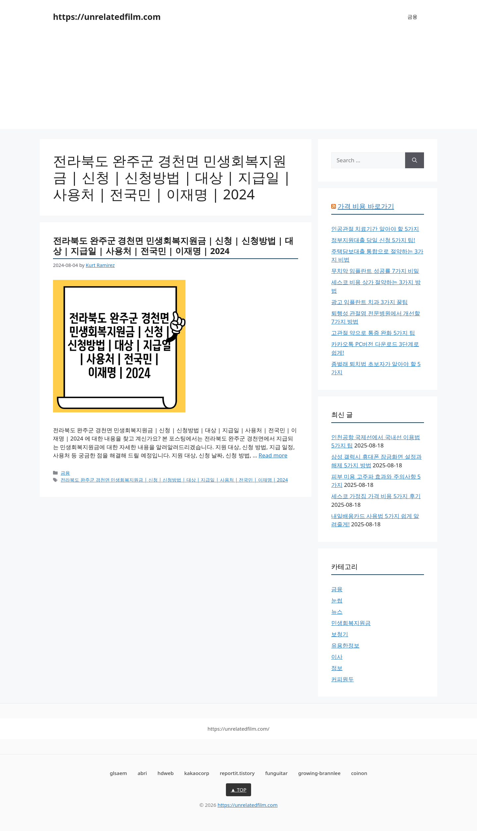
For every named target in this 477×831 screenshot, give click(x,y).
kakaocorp (196, 773)
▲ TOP (238, 789)
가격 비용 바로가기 (366, 206)
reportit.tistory (237, 773)
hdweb (166, 773)
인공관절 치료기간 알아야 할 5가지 (375, 229)
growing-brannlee (319, 773)
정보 (337, 668)
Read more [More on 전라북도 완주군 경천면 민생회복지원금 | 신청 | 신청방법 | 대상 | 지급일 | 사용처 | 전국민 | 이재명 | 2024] (273, 455)
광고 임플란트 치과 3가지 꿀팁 (369, 302)
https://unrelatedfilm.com (107, 16)
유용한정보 (345, 645)
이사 (337, 656)
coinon (359, 773)
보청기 (339, 634)
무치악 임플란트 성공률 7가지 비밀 (375, 271)
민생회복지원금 (351, 623)
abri (142, 773)
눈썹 (337, 600)
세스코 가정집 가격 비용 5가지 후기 (376, 496)
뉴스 (337, 611)
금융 (412, 16)
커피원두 (342, 679)
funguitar (276, 773)
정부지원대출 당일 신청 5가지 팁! (373, 240)
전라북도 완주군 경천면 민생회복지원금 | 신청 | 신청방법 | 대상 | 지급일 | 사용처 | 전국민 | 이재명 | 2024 (173, 245)
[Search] (414, 160)
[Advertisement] (238, 82)
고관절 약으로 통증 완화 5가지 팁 (373, 333)
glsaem (118, 773)
